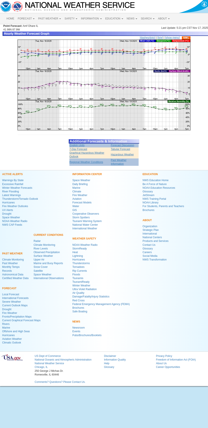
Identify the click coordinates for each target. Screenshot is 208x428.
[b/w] (160, 37)
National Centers (152, 237)
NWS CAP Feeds (12, 224)
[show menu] (172, 37)
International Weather (84, 228)
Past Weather (10, 263)
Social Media (149, 255)
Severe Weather (11, 301)
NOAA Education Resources (158, 187)
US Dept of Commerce (48, 356)
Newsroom (78, 327)
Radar (37, 241)
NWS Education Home (155, 180)
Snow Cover (41, 266)
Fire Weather (9, 313)
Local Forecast (10, 294)
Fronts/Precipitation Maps (17, 316)
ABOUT (164, 18)
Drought (6, 213)
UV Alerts (7, 210)
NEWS (132, 18)
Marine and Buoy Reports (48, 263)
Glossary (147, 191)
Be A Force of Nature (154, 184)
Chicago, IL (41, 367)
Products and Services (155, 241)
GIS (74, 210)
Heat (75, 252)
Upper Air (39, 259)
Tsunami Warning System (87, 221)
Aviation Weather (12, 338)
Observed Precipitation (47, 252)
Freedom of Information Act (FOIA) (176, 359)
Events (76, 331)
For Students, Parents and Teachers (163, 206)
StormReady (79, 248)
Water (75, 206)
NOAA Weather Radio (14, 221)
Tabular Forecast (120, 149)
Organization (149, 226)
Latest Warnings (11, 195)
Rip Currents (79, 270)
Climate (76, 191)
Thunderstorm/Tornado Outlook (20, 198)
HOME (10, 18)
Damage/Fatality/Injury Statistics (90, 296)
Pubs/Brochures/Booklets (87, 335)
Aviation (77, 198)
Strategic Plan (150, 230)
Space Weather (11, 217)
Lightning (77, 255)
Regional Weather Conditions (86, 162)
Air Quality (78, 292)
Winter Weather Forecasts (17, 187)
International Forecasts (15, 298)
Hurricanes (8, 202)
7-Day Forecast (78, 149)
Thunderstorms (81, 263)
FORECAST (26, 18)
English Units (77, 145)
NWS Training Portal (154, 198)
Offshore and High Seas (16, 331)
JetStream (148, 195)
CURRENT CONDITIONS (48, 234)
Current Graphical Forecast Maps (21, 320)
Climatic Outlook (11, 342)
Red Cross (78, 300)
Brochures (78, 307)
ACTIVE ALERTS (12, 174)
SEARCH (147, 18)
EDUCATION (114, 18)
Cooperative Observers (85, 213)
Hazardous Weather (122, 154)
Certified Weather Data (15, 278)
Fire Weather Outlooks (15, 206)
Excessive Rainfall (12, 184)
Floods (76, 274)
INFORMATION (91, 18)
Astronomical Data (12, 274)
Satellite (38, 270)
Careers (147, 252)
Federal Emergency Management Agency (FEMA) (101, 304)
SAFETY (70, 18)
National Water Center (85, 224)
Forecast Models (82, 202)
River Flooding (10, 191)
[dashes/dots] (147, 37)
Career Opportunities (168, 367)
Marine (6, 327)
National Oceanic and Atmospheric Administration (63, 359)
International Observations (49, 278)
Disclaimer (110, 356)
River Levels (41, 248)
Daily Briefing (80, 184)
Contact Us (148, 244)
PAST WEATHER (49, 18)
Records (7, 270)
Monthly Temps (10, 266)
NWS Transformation (154, 259)
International (149, 233)
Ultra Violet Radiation (84, 289)
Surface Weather (43, 255)
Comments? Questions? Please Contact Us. (60, 381)
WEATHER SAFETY (84, 238)
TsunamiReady (81, 281)
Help (106, 363)
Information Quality (115, 359)
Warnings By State (13, 180)
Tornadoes (78, 266)
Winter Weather (81, 285)
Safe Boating (79, 311)
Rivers (6, 324)
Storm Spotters (81, 217)
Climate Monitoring (13, 259)
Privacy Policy (164, 356)
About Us (161, 363)
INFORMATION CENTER (87, 174)
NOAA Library (150, 202)
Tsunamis (77, 278)
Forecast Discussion (122, 145)
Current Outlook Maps (14, 305)
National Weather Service (49, 363)
